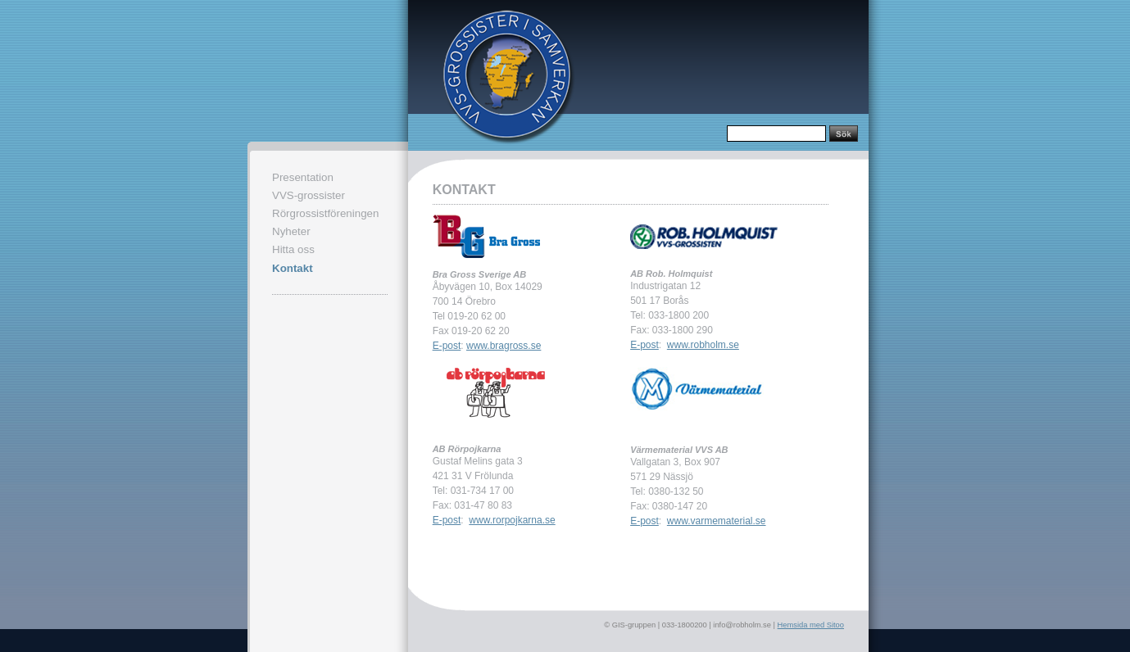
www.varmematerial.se (716, 521)
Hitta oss (293, 249)
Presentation (303, 177)
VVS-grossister (308, 195)
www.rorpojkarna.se (512, 520)
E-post (447, 345)
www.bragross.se (503, 345)
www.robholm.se (703, 345)
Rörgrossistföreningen (325, 213)
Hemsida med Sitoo (811, 625)
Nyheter (291, 231)
